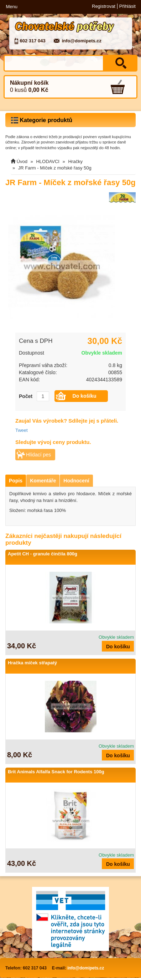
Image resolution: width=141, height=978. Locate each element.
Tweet (21, 430)
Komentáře (43, 480)
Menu (11, 6)
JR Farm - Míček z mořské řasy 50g (55, 168)
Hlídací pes (38, 454)
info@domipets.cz (81, 40)
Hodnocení (76, 480)
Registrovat (103, 6)
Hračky (75, 161)
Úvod (22, 161)
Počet (25, 396)
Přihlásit (127, 6)
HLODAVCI (47, 161)
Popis (15, 480)
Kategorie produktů (41, 120)
